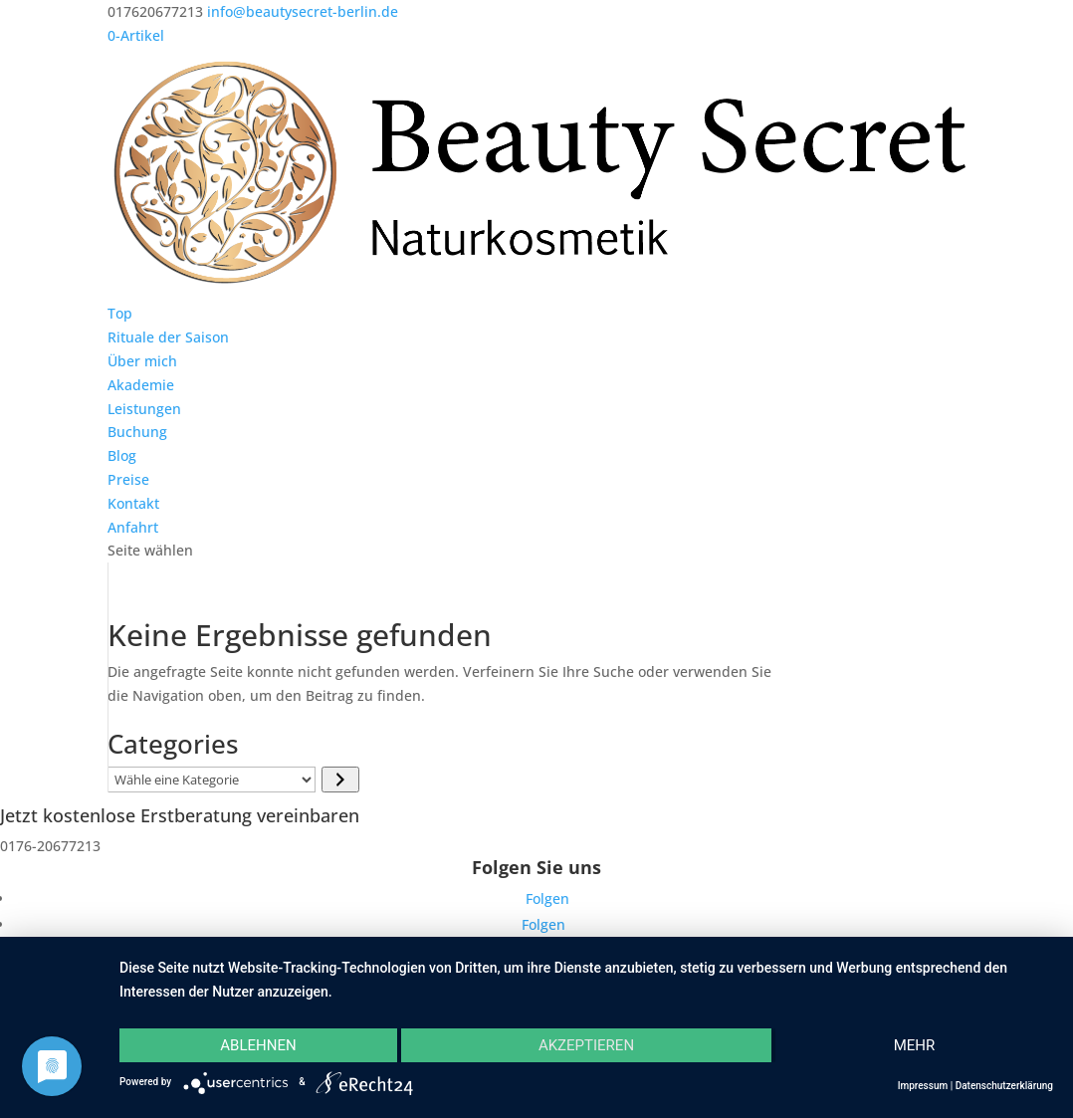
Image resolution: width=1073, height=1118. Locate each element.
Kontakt (133, 503)
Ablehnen (258, 1045)
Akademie (140, 384)
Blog (121, 455)
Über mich (142, 360)
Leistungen (144, 408)
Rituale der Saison (168, 337)
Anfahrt (132, 527)
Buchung (137, 431)
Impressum (923, 1085)
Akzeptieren (586, 1045)
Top (119, 313)
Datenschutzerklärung (1004, 1085)
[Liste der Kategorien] (211, 779)
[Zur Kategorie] (340, 779)
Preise (128, 479)
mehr (915, 1045)
